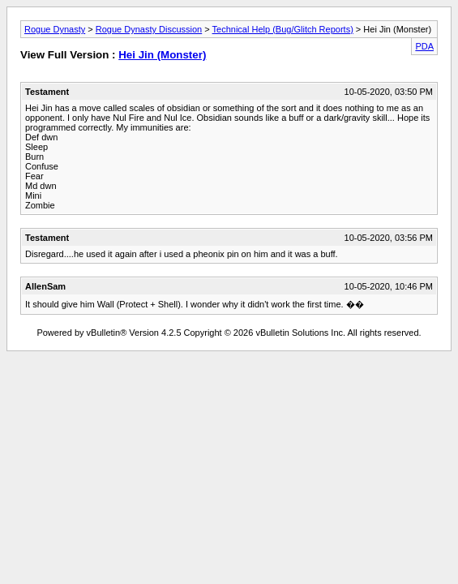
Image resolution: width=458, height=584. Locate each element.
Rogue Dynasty (54, 29)
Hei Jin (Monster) (162, 55)
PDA (424, 46)
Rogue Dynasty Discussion (149, 29)
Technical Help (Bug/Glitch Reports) (282, 29)
